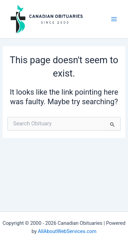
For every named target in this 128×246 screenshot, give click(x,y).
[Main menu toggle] (114, 19)
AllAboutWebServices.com (67, 231)
